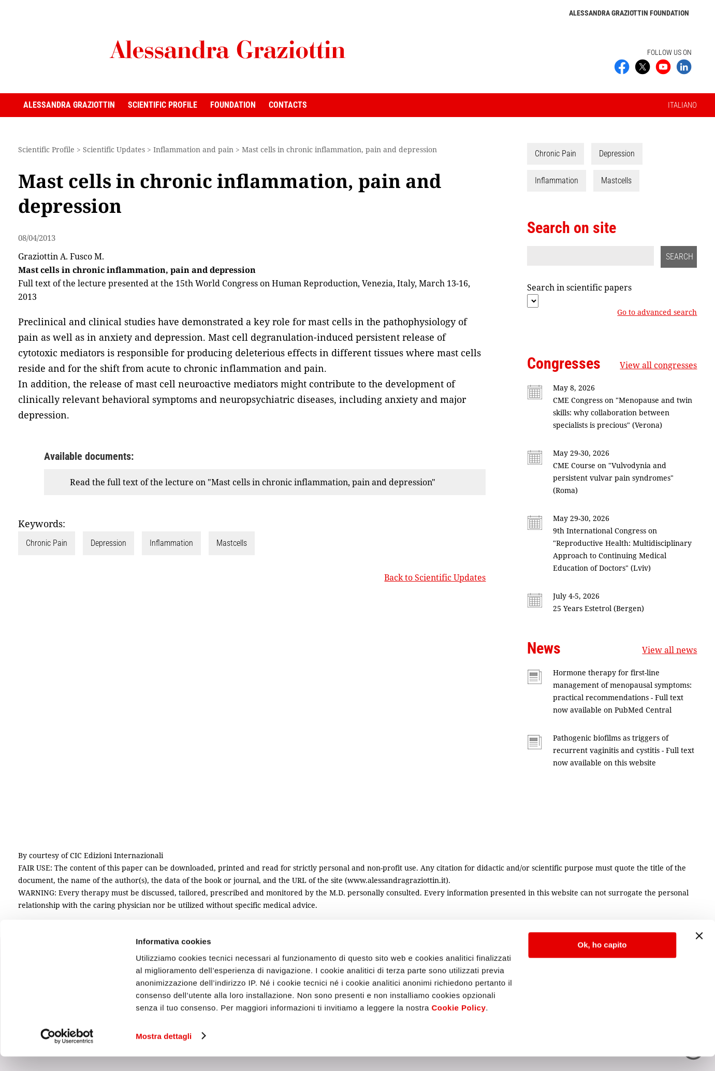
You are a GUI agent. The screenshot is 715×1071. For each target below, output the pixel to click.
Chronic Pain (46, 543)
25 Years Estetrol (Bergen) (598, 608)
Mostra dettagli (164, 1050)
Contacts (288, 105)
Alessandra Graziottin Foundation (629, 13)
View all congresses (658, 365)
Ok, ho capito (601, 960)
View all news (669, 650)
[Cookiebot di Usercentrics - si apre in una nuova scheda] (67, 1051)
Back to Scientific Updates (435, 577)
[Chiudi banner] (699, 950)
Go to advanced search (657, 312)
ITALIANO (682, 105)
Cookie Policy (458, 1022)
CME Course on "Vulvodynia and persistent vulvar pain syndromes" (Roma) (613, 477)
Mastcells (231, 543)
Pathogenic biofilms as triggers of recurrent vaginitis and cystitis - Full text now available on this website (623, 750)
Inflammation (171, 543)
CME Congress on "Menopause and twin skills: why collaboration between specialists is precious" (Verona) (622, 412)
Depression (108, 543)
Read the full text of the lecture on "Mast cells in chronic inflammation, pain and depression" (252, 482)
